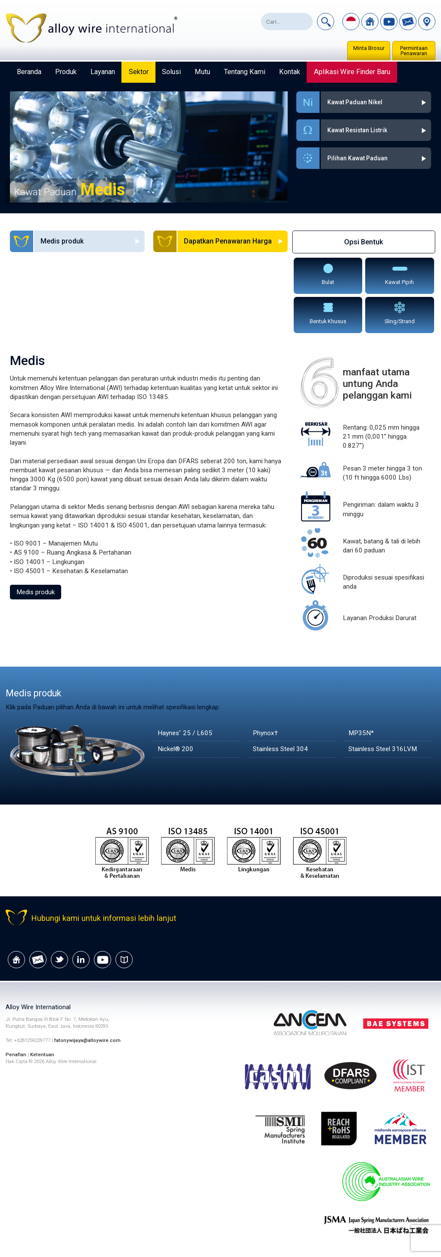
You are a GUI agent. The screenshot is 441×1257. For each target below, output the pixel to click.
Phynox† (265, 733)
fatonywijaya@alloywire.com (87, 1040)
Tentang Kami (244, 72)
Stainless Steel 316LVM (382, 749)
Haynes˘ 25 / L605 (185, 733)
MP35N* (361, 733)
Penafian (16, 1054)
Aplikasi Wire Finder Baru (352, 72)
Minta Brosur (369, 48)
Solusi (171, 72)
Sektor (139, 72)
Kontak (289, 72)
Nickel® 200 (175, 749)
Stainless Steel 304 (280, 749)
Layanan (102, 72)
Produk (66, 72)
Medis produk (35, 592)
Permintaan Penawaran (414, 50)
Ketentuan (42, 1054)
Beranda (29, 72)
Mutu (202, 72)
